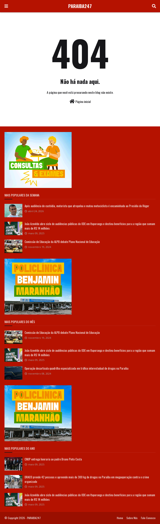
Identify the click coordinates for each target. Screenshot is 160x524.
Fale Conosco (148, 518)
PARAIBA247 (80, 6)
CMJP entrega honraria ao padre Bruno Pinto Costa (53, 459)
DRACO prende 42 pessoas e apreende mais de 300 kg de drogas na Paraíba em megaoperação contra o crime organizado (87, 479)
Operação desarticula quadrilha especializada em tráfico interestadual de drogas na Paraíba (76, 368)
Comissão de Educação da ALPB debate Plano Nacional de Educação (62, 241)
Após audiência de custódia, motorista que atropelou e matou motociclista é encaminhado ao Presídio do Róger (87, 206)
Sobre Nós (132, 518)
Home (120, 518)
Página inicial (80, 101)
